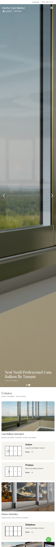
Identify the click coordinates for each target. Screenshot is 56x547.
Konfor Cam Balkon (13, 9)
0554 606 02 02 (47, 2)
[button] (52, 8)
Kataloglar (35, 2)
